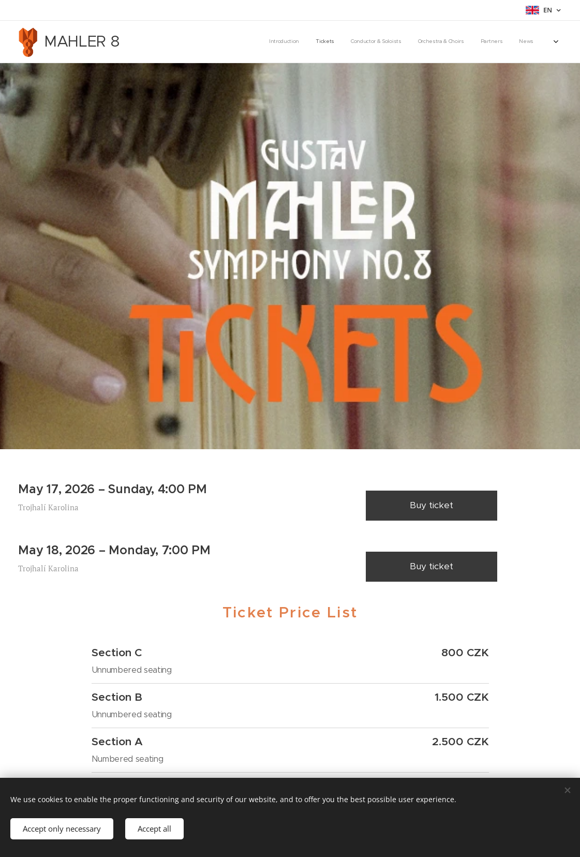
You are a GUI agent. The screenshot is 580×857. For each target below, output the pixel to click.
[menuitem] (453, 42)
